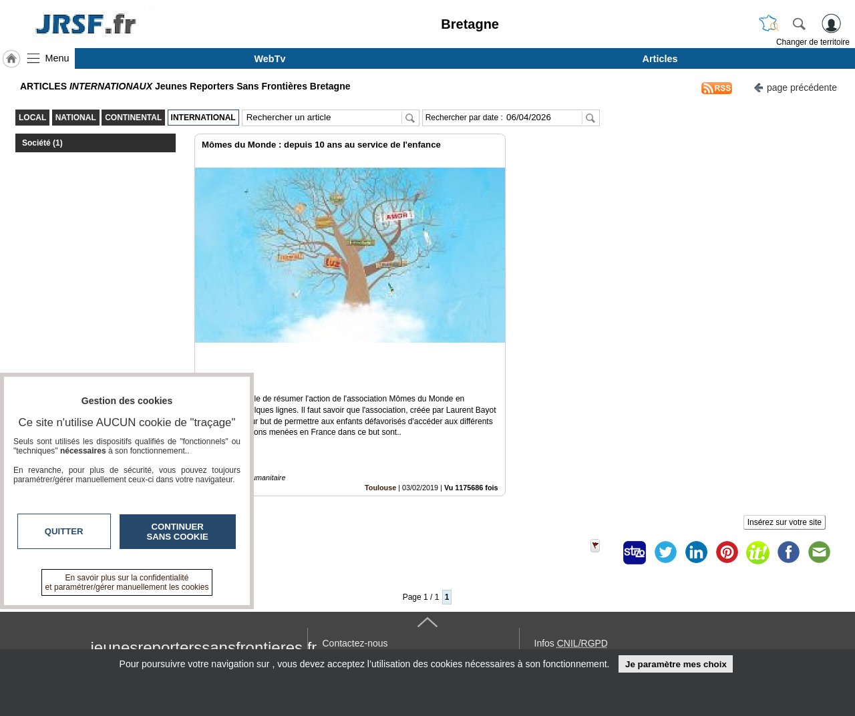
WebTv (270, 58)
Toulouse (380, 442)
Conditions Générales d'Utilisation (604, 612)
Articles (660, 58)
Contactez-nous (355, 597)
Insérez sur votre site (784, 477)
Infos (571, 597)
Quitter (64, 531)
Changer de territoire (813, 42)
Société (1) (42, 143)
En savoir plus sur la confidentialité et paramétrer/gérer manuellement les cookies (127, 582)
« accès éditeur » (570, 642)
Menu (57, 58)
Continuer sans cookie (177, 532)
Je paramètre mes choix (676, 664)
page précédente (795, 86)
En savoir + (346, 612)
